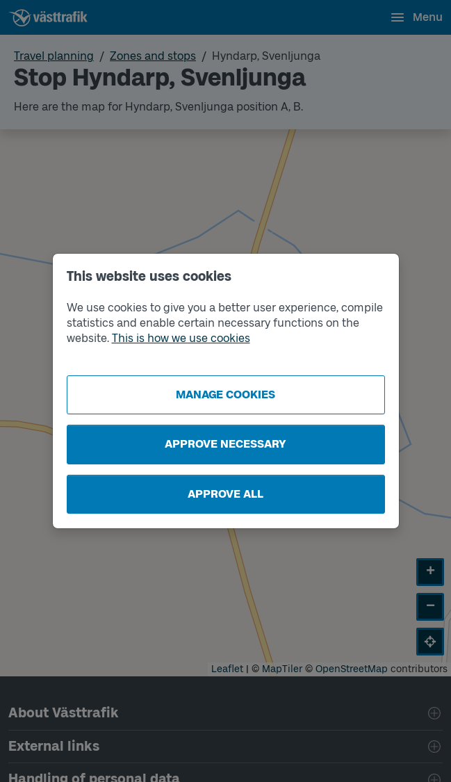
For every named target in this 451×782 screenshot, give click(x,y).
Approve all (225, 493)
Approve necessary (225, 443)
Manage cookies (225, 394)
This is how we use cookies (181, 338)
